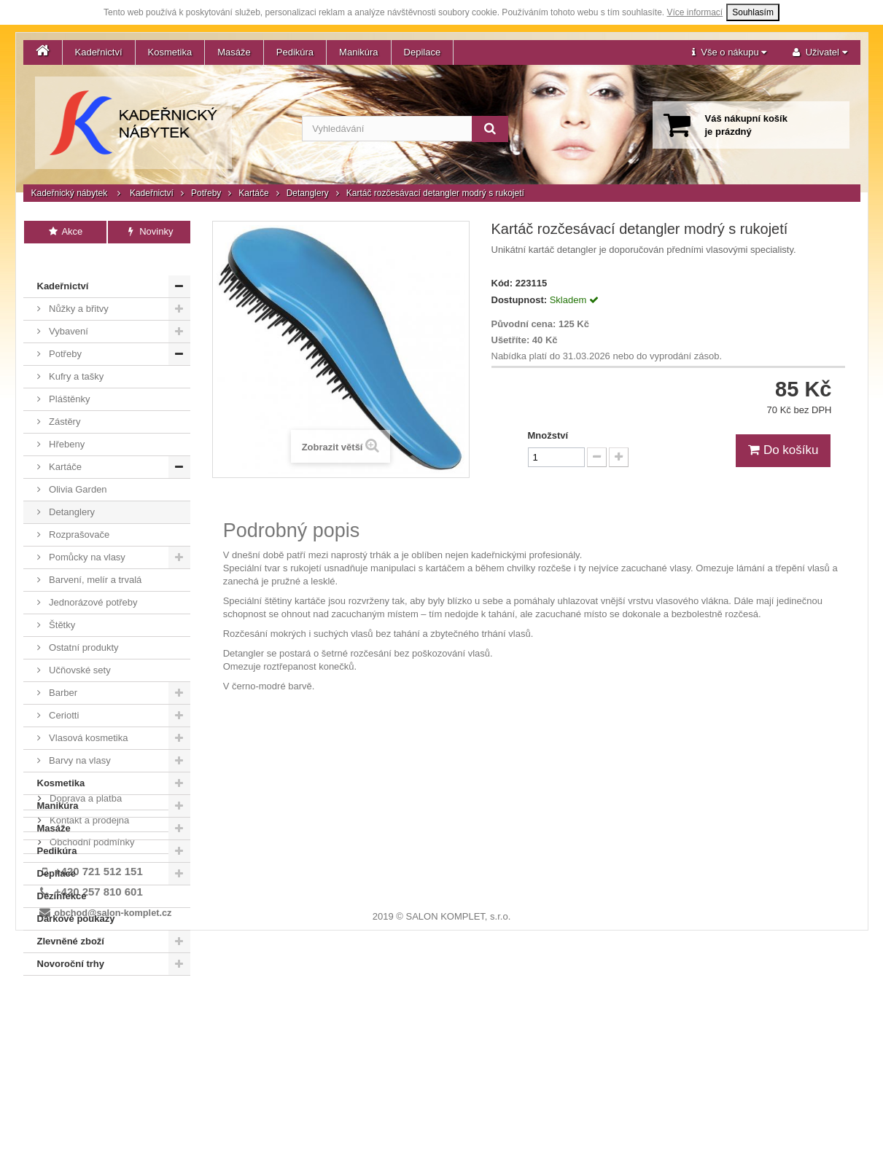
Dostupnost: (519, 299)
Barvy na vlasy (79, 738)
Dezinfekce (62, 874)
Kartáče (253, 193)
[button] (729, 52)
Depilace (422, 52)
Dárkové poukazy (76, 896)
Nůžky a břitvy (78, 286)
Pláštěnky (68, 377)
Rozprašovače (78, 512)
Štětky (61, 603)
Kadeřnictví (98, 52)
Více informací (695, 12)
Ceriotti (63, 693)
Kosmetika (170, 52)
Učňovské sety (79, 648)
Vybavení (67, 309)
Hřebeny (66, 422)
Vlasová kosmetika (87, 715)
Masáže (234, 52)
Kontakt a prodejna (88, 1001)
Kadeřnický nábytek (69, 193)
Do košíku (783, 450)
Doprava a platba (84, 979)
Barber (62, 670)
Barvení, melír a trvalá (94, 557)
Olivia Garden (77, 467)
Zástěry (64, 399)
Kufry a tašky (75, 354)
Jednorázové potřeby (92, 580)
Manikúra (358, 52)
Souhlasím (753, 12)
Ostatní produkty (83, 625)
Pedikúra (295, 52)
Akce (65, 231)
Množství (548, 435)
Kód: (502, 283)
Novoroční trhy (70, 941)
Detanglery (308, 193)
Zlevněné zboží (70, 919)
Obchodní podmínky (91, 1023)
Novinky (149, 231)
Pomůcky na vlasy (86, 535)
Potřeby (206, 193)
